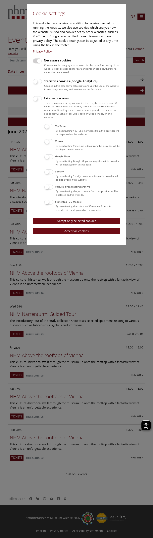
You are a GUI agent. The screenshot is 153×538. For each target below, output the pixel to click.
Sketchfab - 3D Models (68, 201)
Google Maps (62, 156)
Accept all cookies (76, 231)
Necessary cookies (57, 60)
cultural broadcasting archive (72, 186)
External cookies (56, 98)
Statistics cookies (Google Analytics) (70, 81)
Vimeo (59, 141)
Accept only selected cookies (76, 221)
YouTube (60, 126)
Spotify (59, 171)
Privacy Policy (42, 51)
